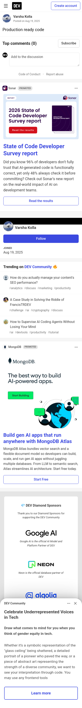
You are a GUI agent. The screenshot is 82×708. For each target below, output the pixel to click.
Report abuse (54, 74)
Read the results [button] (41, 201)
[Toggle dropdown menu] (76, 88)
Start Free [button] (41, 479)
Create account (65, 6)
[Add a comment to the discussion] (44, 59)
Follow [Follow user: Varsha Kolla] (41, 239)
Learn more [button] (41, 693)
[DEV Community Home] (17, 6)
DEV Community (38, 266)
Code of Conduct (29, 74)
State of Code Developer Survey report (34, 150)
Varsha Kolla (22, 17)
